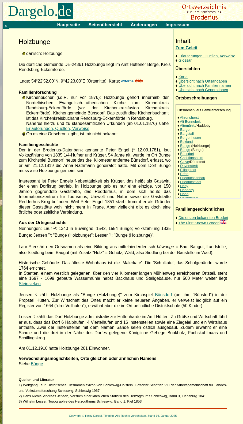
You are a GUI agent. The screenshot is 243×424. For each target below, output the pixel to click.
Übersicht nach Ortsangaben (203, 81)
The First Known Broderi (203, 223)
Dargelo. (40, 11)
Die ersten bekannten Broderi (203, 217)
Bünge (37, 364)
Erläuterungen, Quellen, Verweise (207, 56)
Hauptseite (68, 24)
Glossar (185, 60)
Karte (183, 77)
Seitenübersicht (105, 24)
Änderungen (144, 24)
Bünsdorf (163, 295)
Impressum (177, 24)
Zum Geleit (187, 48)
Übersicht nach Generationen (203, 90)
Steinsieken (30, 283)
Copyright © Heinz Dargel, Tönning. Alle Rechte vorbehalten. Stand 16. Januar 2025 (123, 415)
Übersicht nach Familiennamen (205, 85)
